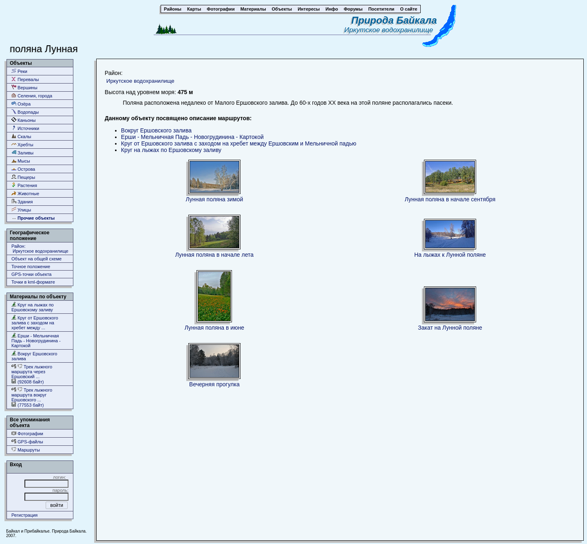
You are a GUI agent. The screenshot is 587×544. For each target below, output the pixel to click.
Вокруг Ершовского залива (34, 356)
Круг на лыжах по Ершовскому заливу (32, 307)
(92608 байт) (27, 381)
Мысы (20, 160)
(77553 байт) (27, 404)
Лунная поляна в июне (214, 327)
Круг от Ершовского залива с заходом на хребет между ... (34, 322)
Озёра (21, 103)
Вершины (24, 87)
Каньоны (23, 120)
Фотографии (27, 433)
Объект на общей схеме (36, 258)
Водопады (25, 112)
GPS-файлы (27, 441)
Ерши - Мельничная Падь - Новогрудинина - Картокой (36, 340)
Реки (19, 71)
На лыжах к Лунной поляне (450, 254)
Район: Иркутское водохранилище (39, 248)
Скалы (21, 136)
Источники (25, 128)
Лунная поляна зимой (214, 199)
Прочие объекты (33, 217)
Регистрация (24, 515)
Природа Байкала (394, 20)
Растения (24, 185)
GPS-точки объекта (31, 274)
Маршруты (25, 449)
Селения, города (31, 95)
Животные (25, 193)
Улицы (21, 209)
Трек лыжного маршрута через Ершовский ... (31, 371)
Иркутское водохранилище (390, 30)
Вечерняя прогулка (214, 384)
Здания (22, 201)
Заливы (22, 152)
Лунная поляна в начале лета (214, 254)
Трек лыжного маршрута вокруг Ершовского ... (31, 394)
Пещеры (23, 177)
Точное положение (30, 266)
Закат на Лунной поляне (450, 327)
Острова (23, 169)
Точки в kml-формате (33, 282)
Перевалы (25, 79)
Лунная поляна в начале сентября (450, 199)
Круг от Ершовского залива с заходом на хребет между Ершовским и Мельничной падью (238, 143)
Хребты (22, 144)
